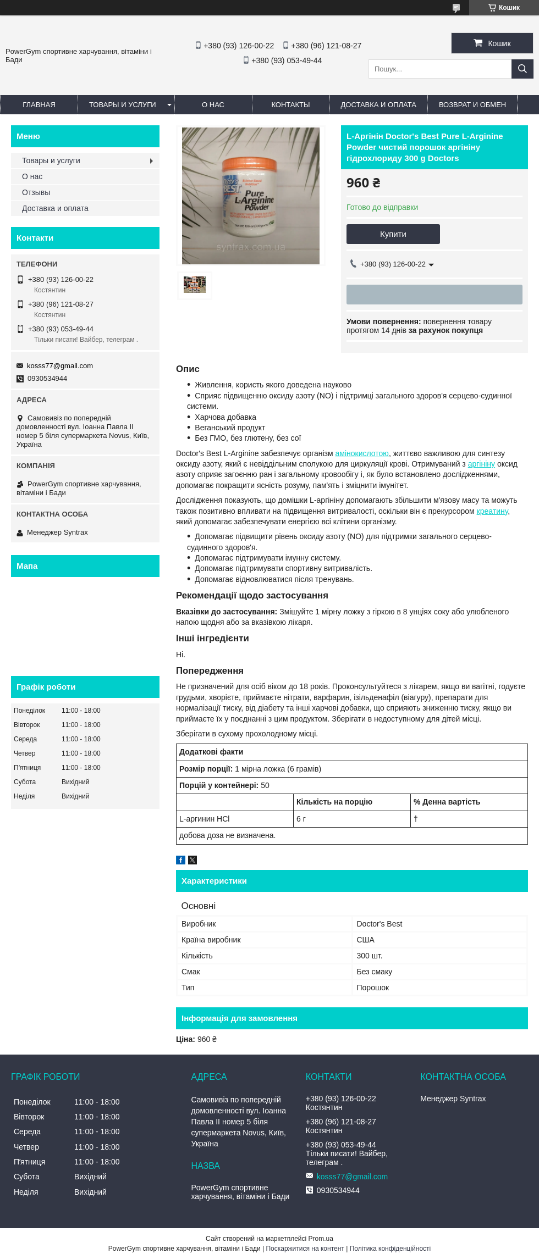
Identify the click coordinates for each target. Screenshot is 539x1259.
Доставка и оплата (378, 105)
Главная (39, 105)
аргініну (481, 463)
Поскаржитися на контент (305, 1248)
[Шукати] (523, 69)
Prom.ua (321, 1239)
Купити (393, 234)
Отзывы (36, 192)
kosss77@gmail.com (60, 366)
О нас (213, 105)
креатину (492, 511)
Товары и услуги (122, 105)
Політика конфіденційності (390, 1248)
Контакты (290, 105)
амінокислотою (362, 453)
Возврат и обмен (472, 105)
